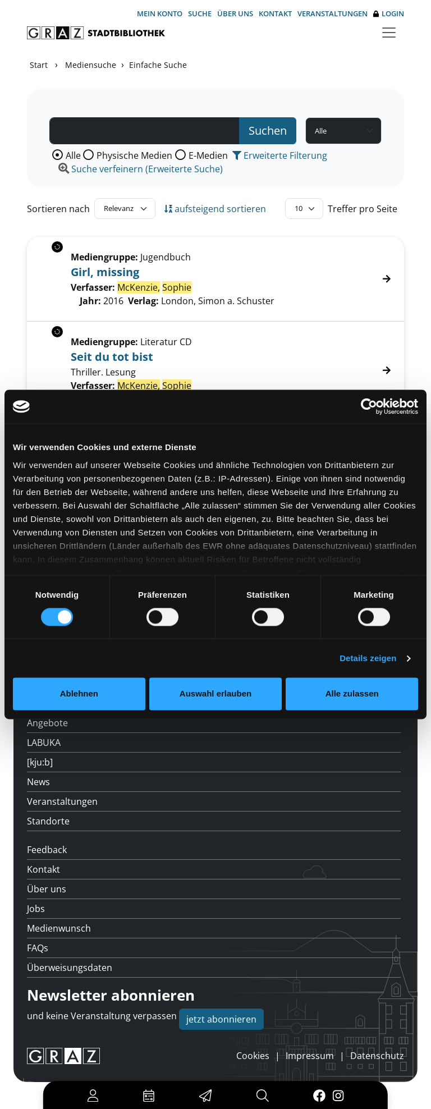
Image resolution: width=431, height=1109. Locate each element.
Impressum (310, 1056)
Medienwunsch (59, 928)
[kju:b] (40, 762)
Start (39, 64)
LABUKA (44, 742)
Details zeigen (368, 658)
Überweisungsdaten (69, 967)
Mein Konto (159, 13)
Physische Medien (134, 155)
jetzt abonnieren (221, 1019)
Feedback (47, 850)
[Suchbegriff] (144, 130)
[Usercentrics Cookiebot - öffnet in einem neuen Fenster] (369, 406)
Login (388, 13)
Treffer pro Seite (362, 209)
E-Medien (208, 155)
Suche (200, 13)
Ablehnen (79, 694)
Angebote (47, 723)
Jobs (36, 908)
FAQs (37, 948)
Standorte (48, 821)
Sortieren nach (58, 209)
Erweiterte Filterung (279, 155)
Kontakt (275, 13)
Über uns (235, 13)
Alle (73, 155)
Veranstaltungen (332, 13)
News (38, 782)
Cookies (252, 1056)
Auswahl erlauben (215, 694)
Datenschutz (377, 1056)
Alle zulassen (352, 694)
